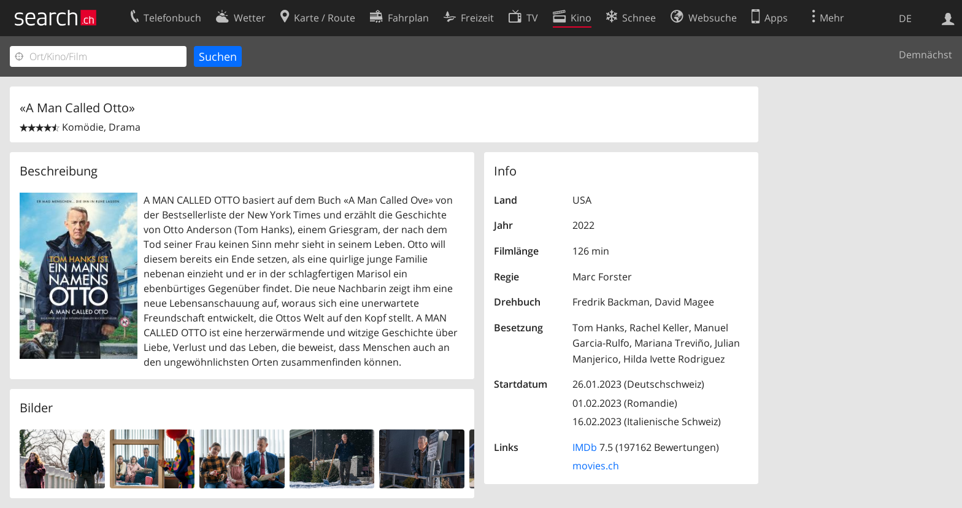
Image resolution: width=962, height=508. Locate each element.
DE (905, 18)
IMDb (584, 447)
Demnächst (925, 54)
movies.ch (595, 465)
